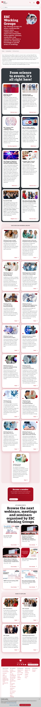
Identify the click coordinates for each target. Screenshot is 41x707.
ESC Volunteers (13, 691)
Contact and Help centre (33, 664)
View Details (15, 544)
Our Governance (6, 671)
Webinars (19, 677)
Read (17, 257)
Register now (15, 218)
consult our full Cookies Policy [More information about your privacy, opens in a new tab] (11, 702)
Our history (5, 673)
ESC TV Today (20, 672)
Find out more (14, 112)
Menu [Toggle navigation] (5, 7)
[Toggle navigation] (38, 2)
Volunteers (27, 672)
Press (26, 677)
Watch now (34, 146)
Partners (26, 676)
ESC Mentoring (12, 686)
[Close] (39, 699)
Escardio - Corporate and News (12, 671)
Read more (15, 185)
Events (18, 676)
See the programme (13, 146)
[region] (20, 702)
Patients (26, 674)
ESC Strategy (5, 669)
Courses (18, 679)
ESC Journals (19, 674)
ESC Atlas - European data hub (12, 681)
